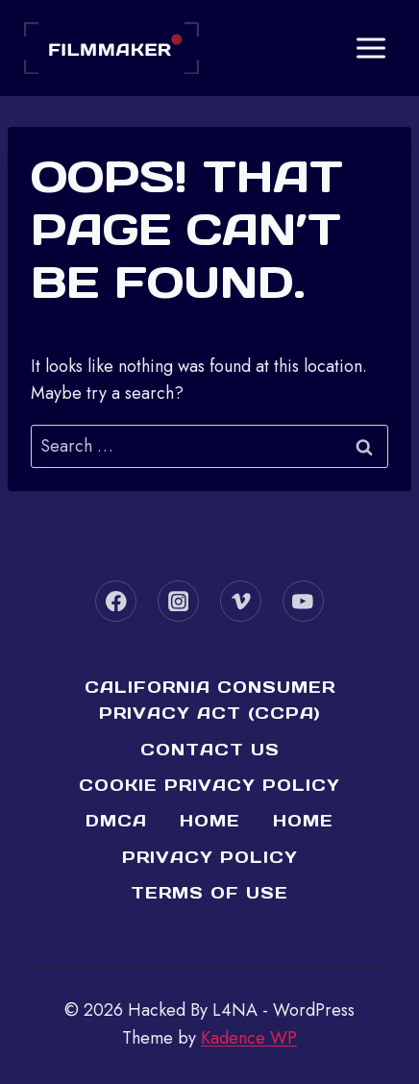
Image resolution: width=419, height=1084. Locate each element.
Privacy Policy (210, 857)
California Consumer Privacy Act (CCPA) (210, 700)
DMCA (116, 820)
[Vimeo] (240, 601)
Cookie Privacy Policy (209, 785)
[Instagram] (178, 601)
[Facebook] (115, 601)
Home (210, 820)
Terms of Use (209, 892)
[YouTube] (303, 601)
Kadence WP (249, 1037)
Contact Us (210, 749)
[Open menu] (370, 47)
